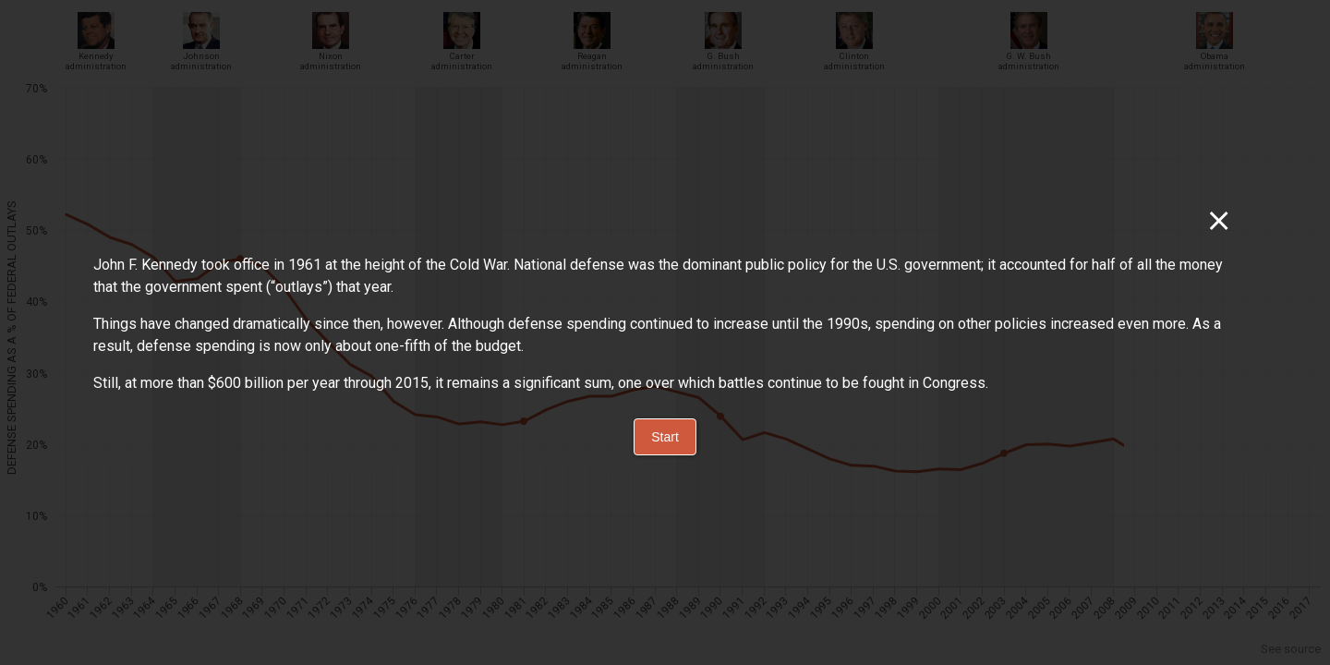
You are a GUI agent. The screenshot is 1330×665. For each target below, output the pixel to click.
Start (665, 436)
